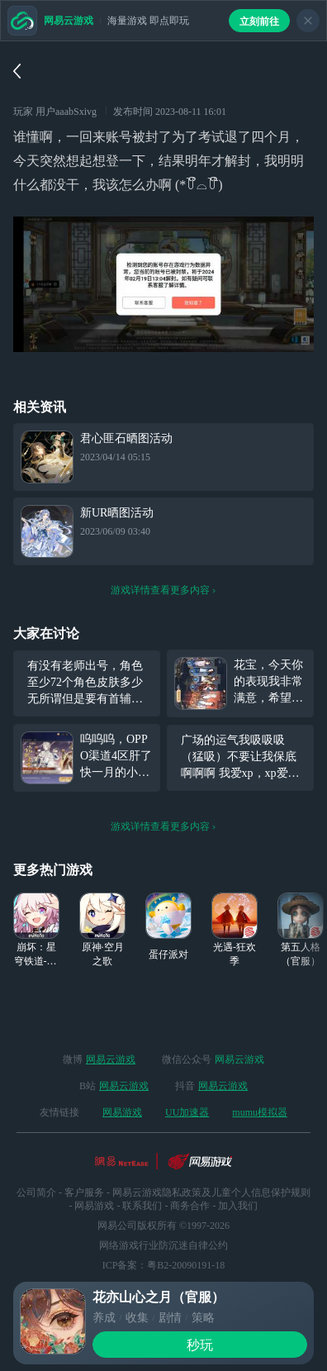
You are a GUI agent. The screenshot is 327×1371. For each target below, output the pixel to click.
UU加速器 (187, 1112)
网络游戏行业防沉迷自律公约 (163, 1245)
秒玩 (200, 1345)
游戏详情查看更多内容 (163, 590)
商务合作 (190, 1206)
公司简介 (36, 1192)
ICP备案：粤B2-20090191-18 (163, 1265)
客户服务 (84, 1192)
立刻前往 (259, 21)
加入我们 (238, 1206)
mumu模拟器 (259, 1112)
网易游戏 (122, 1112)
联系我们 (142, 1206)
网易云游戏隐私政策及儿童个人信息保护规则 (211, 1192)
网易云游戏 (110, 1059)
